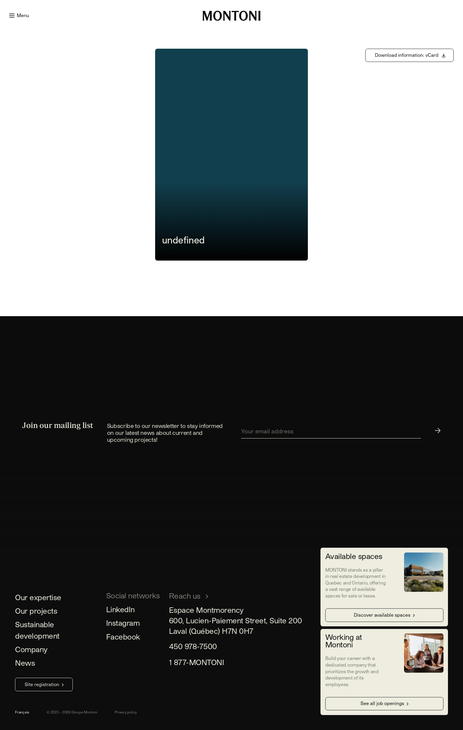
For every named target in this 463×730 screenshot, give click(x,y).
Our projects (36, 610)
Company (31, 649)
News (25, 662)
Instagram (123, 622)
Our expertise (38, 597)
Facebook (123, 636)
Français (22, 712)
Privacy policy (126, 712)
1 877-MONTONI (196, 662)
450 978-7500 (193, 646)
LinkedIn (120, 609)
